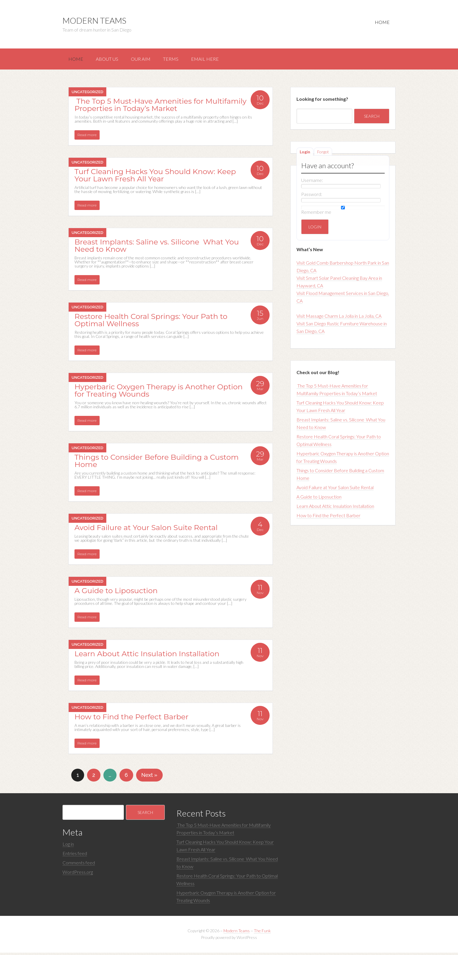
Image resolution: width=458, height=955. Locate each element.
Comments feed (79, 865)
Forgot (323, 154)
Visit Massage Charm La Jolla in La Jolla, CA (338, 318)
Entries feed (75, 855)
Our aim (146, 60)
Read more (87, 137)
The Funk (262, 932)
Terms (179, 60)
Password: (311, 196)
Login (305, 154)
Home (381, 23)
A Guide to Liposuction (318, 499)
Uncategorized (87, 94)
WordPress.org (78, 874)
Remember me (316, 214)
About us (110, 60)
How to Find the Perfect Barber (328, 517)
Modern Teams (94, 20)
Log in (68, 846)
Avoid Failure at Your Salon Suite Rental (335, 489)
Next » (149, 777)
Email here (215, 60)
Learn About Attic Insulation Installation (335, 508)
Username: (312, 182)
